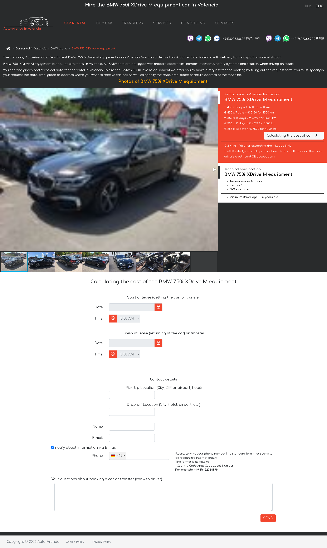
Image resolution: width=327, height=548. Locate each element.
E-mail (97, 438)
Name (97, 426)
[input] (132, 307)
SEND (268, 518)
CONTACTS (224, 23)
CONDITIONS (193, 23)
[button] (214, 169)
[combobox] (117, 456)
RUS (308, 6)
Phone (97, 456)
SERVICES (162, 23)
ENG (319, 6)
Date (98, 307)
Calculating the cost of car (293, 135)
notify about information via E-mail (83, 448)
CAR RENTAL (75, 23)
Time (98, 318)
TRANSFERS (132, 23)
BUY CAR (104, 23)
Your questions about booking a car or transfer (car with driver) (106, 479)
